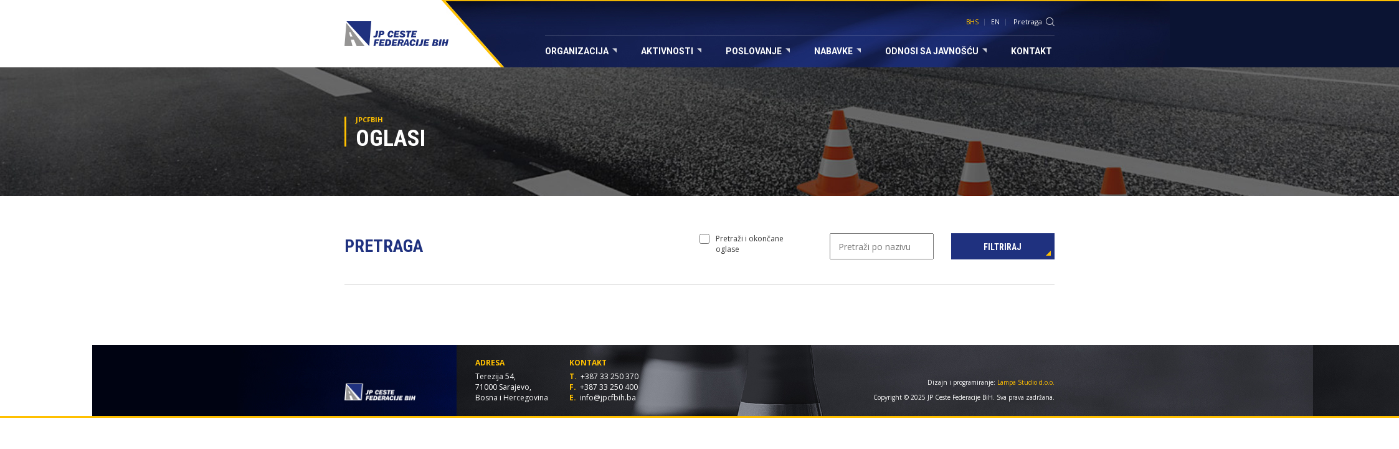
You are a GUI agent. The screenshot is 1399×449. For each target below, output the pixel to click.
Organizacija (581, 51)
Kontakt (1031, 51)
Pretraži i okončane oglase (742, 243)
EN (995, 21)
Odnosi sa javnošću (936, 51)
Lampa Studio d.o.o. (1026, 382)
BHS (972, 21)
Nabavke (837, 51)
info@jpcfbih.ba (608, 397)
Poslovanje (758, 51)
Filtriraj (1003, 247)
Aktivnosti (671, 51)
